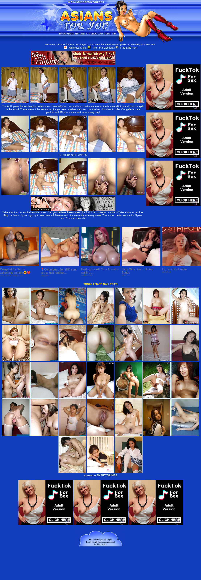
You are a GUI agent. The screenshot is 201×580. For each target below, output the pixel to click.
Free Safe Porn (126, 47)
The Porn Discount (100, 47)
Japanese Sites (75, 47)
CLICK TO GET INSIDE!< (72, 155)
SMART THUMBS (107, 475)
